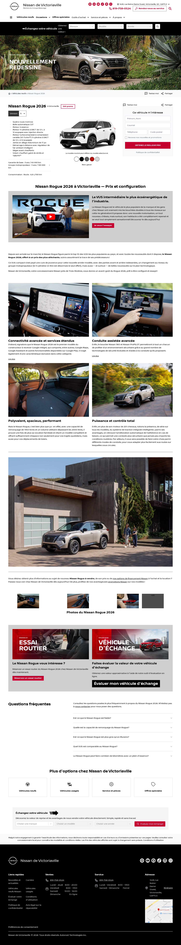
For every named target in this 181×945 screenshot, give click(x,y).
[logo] (14, 6)
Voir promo (68, 106)
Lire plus (11, 359)
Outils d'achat (80, 17)
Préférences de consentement (23, 927)
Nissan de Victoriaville (42, 5)
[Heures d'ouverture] (143, 4)
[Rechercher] (170, 8)
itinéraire (168, 888)
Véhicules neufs (25, 17)
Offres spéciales (60, 17)
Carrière (30, 880)
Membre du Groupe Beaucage (34, 8)
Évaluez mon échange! (150, 823)
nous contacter (82, 706)
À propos (119, 17)
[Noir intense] (81, 159)
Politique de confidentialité (148, 152)
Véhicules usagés (30, 890)
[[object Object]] (167, 93)
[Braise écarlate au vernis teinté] (92, 159)
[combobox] (70, 26)
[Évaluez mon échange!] (157, 26)
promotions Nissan (117, 582)
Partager (167, 105)
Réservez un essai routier (28, 678)
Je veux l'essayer (103, 225)
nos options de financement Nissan (130, 578)
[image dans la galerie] (28, 601)
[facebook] (153, 860)
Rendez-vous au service (149, 9)
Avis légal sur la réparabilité (33, 906)
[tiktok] (159, 860)
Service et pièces (101, 17)
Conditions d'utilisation (153, 840)
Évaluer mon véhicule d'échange (126, 683)
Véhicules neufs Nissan (14, 890)
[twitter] (142, 860)
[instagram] (171, 860)
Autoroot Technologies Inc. (73, 935)
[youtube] (148, 860)
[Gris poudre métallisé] (87, 159)
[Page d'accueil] (12, 861)
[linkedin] (165, 860)
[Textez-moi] (152, 93)
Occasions (43, 17)
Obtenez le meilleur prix (148, 145)
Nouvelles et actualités (14, 881)
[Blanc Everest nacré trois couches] (97, 159)
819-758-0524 (120, 8)
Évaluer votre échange (15, 898)
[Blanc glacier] (76, 159)
